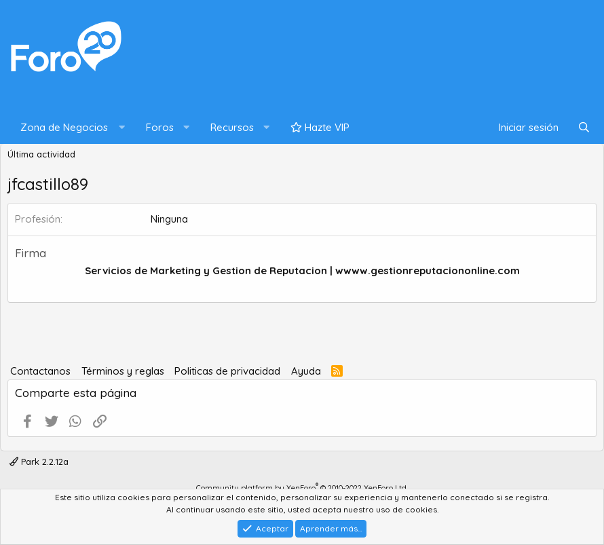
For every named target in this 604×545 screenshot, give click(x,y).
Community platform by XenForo (302, 488)
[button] (69, 128)
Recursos (232, 127)
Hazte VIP (320, 127)
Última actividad (41, 154)
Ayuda (306, 370)
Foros (160, 127)
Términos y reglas (122, 370)
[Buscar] (584, 128)
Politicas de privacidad (227, 370)
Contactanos (40, 370)
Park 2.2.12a (39, 461)
